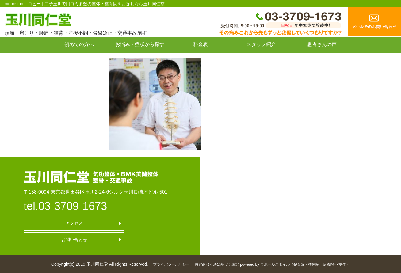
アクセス (57, 223)
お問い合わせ (79, 58)
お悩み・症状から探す (139, 44)
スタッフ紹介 (261, 44)
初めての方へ (79, 44)
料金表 (200, 44)
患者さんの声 (322, 44)
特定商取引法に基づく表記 (217, 264)
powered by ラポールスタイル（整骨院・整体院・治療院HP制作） (295, 264)
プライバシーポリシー (171, 264)
